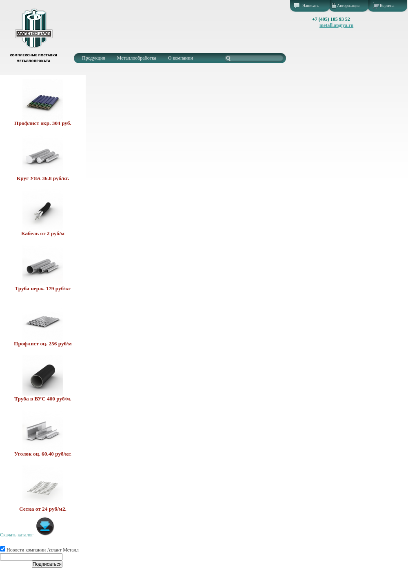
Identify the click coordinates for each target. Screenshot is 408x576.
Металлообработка (136, 58)
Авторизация (348, 5)
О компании (180, 58)
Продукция (93, 58)
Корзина (387, 5)
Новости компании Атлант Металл (39, 550)
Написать (310, 5)
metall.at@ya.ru (336, 25)
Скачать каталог (27, 535)
